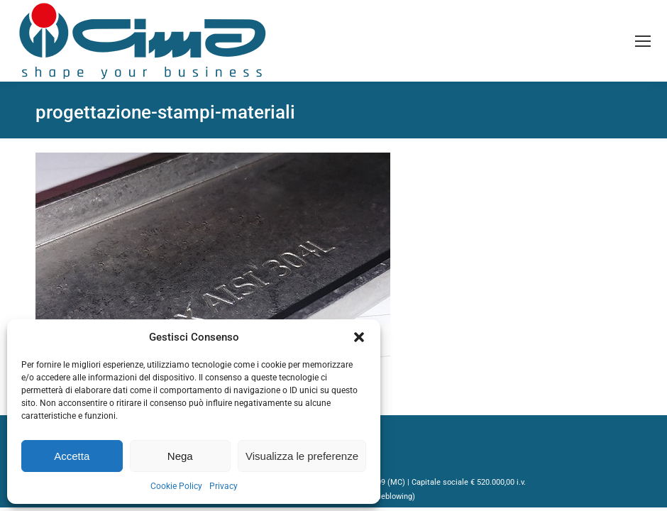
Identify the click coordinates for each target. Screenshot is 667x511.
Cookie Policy (176, 486)
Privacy (223, 486)
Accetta (71, 456)
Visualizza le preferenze (302, 456)
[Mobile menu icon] (643, 41)
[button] (359, 337)
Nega (180, 456)
